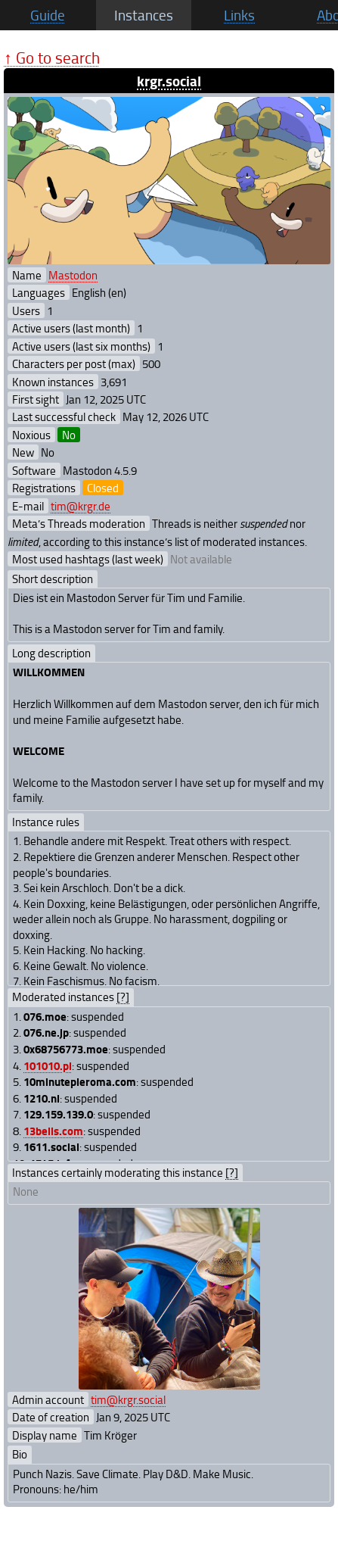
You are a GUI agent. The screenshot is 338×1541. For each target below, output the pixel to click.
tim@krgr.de (80, 505)
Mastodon (73, 274)
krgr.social (169, 80)
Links (239, 15)
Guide (47, 15)
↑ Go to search (52, 57)
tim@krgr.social (128, 1399)
